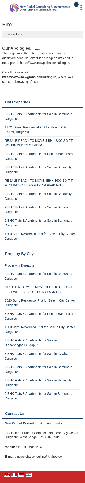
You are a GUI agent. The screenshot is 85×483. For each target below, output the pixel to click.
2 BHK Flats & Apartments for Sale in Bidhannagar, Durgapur (31, 343)
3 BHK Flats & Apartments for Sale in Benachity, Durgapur (38, 169)
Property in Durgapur (19, 265)
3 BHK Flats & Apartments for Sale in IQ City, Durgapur (36, 356)
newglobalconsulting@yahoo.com (40, 456)
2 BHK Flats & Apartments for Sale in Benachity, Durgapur (38, 196)
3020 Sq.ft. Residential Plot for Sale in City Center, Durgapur (40, 303)
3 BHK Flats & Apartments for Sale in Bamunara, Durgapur (39, 116)
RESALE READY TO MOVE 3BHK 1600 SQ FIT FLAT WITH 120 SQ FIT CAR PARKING (39, 183)
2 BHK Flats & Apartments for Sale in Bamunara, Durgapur (39, 209)
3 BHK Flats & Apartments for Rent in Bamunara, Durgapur (39, 156)
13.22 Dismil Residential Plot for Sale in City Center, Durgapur (36, 129)
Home (8, 34)
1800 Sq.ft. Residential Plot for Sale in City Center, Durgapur (40, 236)
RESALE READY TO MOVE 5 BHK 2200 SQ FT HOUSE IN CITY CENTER (39, 143)
